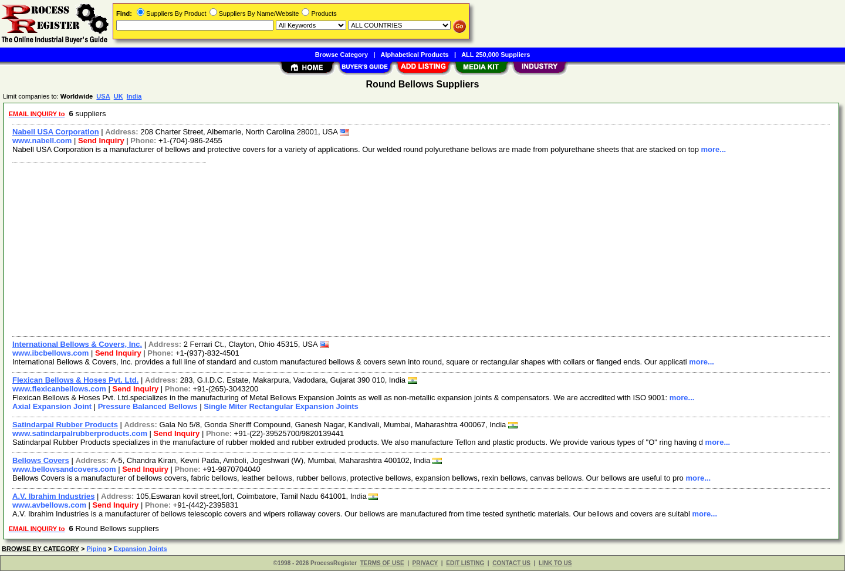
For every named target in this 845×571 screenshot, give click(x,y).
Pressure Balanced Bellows (148, 406)
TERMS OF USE (382, 563)
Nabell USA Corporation (55, 131)
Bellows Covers (40, 460)
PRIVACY (425, 563)
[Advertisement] (360, 248)
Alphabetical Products (415, 54)
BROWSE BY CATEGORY (40, 548)
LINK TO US (555, 563)
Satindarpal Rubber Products (65, 424)
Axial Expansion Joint (52, 406)
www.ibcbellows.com (50, 353)
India (134, 96)
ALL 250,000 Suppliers (495, 54)
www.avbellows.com (49, 505)
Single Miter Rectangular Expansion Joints (281, 406)
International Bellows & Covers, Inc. (77, 344)
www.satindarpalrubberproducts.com (79, 433)
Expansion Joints (140, 548)
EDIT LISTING (465, 563)
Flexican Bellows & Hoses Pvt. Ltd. (75, 380)
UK (118, 96)
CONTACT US (511, 563)
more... (713, 149)
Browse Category (341, 54)
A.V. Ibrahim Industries (53, 496)
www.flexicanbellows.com (59, 388)
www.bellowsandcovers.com (64, 469)
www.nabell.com (42, 140)
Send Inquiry (101, 140)
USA (103, 96)
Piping (96, 548)
